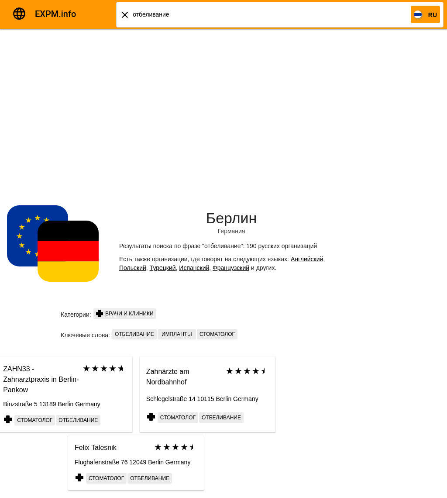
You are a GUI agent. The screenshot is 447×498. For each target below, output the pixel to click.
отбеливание (134, 334)
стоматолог (217, 334)
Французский (231, 267)
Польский (132, 267)
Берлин (231, 218)
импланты (177, 334)
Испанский (194, 267)
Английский (307, 259)
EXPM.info (55, 14)
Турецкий (163, 267)
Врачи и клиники (125, 313)
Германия (231, 231)
